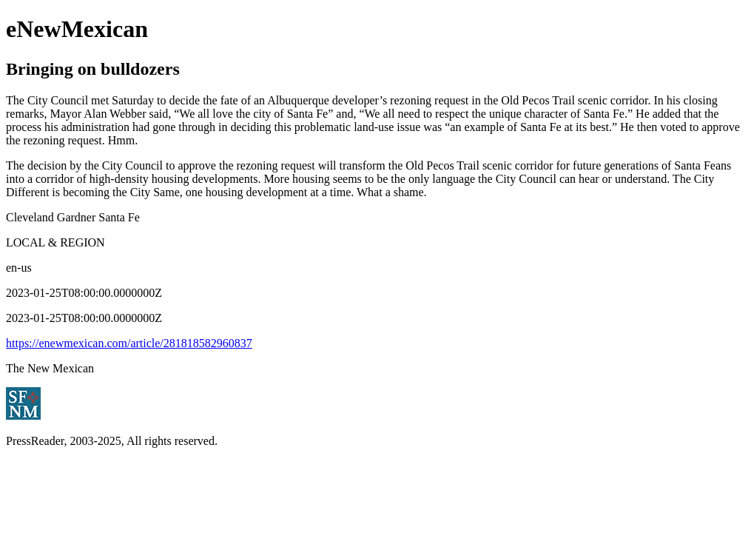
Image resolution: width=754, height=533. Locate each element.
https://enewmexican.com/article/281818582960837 (129, 343)
